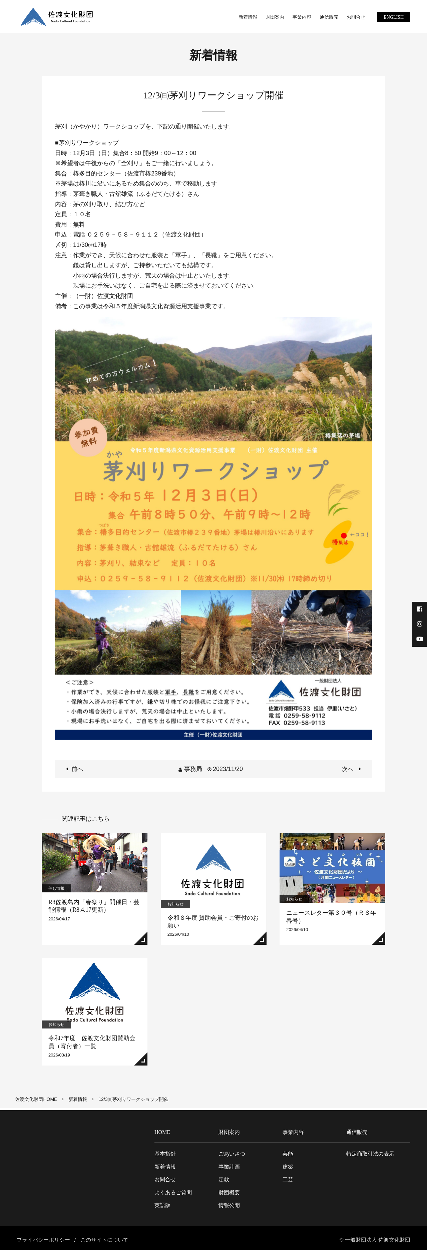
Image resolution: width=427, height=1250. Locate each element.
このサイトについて (104, 1238)
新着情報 (79, 1099)
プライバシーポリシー (43, 1238)
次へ (348, 769)
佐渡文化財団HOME (38, 1099)
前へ (79, 769)
